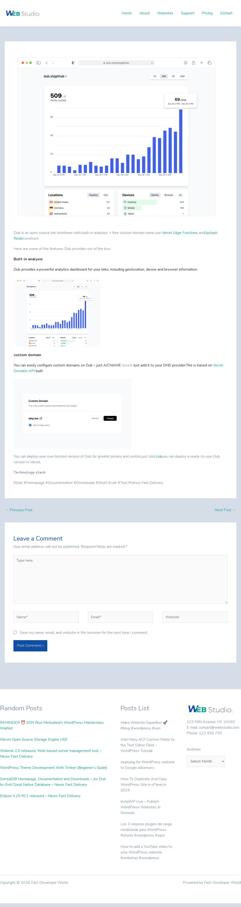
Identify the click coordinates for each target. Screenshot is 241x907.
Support (187, 13)
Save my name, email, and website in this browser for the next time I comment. (84, 636)
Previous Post (19, 510)
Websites (165, 13)
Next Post (225, 510)
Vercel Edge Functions (180, 232)
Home (127, 13)
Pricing (207, 13)
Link (159, 456)
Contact (226, 13)
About (144, 13)
